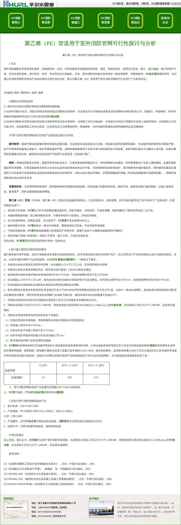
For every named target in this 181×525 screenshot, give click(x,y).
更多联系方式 (59, 516)
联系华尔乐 (165, 20)
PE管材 (13, 345)
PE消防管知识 (135, 20)
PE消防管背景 (105, 20)
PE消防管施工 (75, 20)
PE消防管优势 (45, 20)
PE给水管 (151, 74)
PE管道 (62, 220)
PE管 (31, 210)
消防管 (145, 3)
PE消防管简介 (16, 20)
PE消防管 (118, 3)
